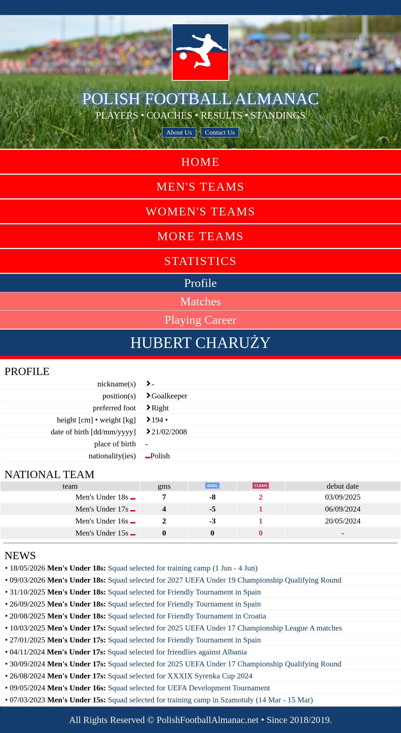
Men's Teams (200, 186)
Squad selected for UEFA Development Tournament (189, 687)
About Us (179, 132)
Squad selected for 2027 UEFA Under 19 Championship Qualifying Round (224, 580)
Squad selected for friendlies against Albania (177, 651)
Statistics (200, 260)
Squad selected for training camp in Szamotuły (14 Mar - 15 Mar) (210, 699)
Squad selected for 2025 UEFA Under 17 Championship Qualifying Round (224, 663)
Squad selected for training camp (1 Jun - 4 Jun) (182, 568)
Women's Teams (200, 211)
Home (200, 161)
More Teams (200, 236)
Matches (200, 301)
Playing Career (200, 319)
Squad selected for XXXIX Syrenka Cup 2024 (180, 675)
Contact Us (220, 132)
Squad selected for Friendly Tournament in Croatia (187, 616)
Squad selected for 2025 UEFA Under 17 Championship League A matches (225, 628)
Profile (200, 282)
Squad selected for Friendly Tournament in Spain (184, 592)
